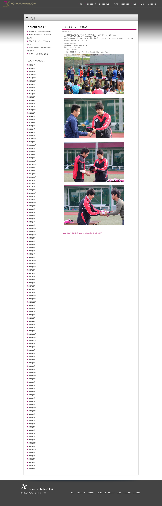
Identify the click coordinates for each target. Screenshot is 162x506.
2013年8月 (32, 417)
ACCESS (152, 4)
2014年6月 (32, 392)
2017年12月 (32, 260)
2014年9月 (32, 382)
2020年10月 (32, 193)
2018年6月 (32, 247)
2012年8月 (32, 456)
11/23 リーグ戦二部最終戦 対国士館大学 (90, 233)
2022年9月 (32, 167)
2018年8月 (32, 241)
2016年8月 (32, 308)
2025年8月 (32, 87)
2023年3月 (32, 158)
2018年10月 (32, 235)
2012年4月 (32, 468)
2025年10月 (32, 81)
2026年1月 (32, 71)
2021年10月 (32, 177)
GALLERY (127, 493)
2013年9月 (32, 414)
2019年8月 (32, 212)
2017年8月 (32, 273)
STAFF (115, 4)
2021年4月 (32, 183)
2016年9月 (32, 305)
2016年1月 (32, 331)
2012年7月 (32, 459)
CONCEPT (91, 4)
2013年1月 (32, 440)
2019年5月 (32, 219)
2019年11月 (32, 203)
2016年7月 (32, 311)
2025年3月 (32, 103)
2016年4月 (32, 321)
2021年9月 (32, 180)
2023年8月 (32, 151)
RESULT (111, 493)
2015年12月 (32, 334)
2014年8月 (32, 385)
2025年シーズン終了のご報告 (38, 54)
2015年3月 (32, 363)
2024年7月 (32, 119)
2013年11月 (32, 408)
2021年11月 (32, 174)
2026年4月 (32, 65)
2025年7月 (32, 90)
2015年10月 (32, 340)
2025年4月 (32, 100)
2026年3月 (32, 68)
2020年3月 (32, 196)
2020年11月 (32, 190)
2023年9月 (32, 148)
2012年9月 (32, 452)
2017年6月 (32, 276)
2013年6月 (32, 424)
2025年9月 (32, 84)
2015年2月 (32, 366)
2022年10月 (32, 164)
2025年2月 (32, 106)
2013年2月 (32, 436)
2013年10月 (32, 411)
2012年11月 (32, 446)
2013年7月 (32, 420)
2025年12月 (32, 74)
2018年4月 (32, 254)
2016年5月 (32, 318)
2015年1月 (32, 369)
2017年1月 (32, 292)
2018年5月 (32, 251)
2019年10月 (32, 206)
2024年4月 (32, 129)
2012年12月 (32, 443)
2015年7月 (32, 350)
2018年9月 (32, 238)
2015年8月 (32, 347)
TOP (82, 4)
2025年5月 (32, 97)
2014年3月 (32, 401)
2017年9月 (32, 270)
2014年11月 (32, 376)
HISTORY (91, 493)
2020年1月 (32, 199)
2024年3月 (32, 132)
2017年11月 (32, 263)
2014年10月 (32, 379)
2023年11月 (32, 142)
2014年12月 (32, 372)
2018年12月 (32, 228)
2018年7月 (32, 244)
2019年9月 (32, 209)
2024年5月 (32, 126)
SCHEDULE (104, 4)
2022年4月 (32, 171)
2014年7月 (32, 388)
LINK (143, 4)
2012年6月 (32, 462)
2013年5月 (32, 427)
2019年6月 (32, 215)
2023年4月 (32, 155)
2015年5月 (32, 356)
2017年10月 (32, 267)
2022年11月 (32, 161)
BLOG (135, 4)
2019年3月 (32, 225)
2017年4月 (32, 283)
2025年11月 (32, 78)
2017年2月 (32, 289)
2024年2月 (32, 135)
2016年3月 (32, 324)
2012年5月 (32, 465)
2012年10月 (32, 449)
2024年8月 (32, 116)
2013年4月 (32, 430)
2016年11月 (32, 299)
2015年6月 (32, 353)
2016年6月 (32, 315)
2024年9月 (32, 113)
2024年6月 (32, 122)
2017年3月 (32, 286)
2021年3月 (32, 187)
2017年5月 (32, 279)
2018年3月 (32, 257)
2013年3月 (32, 433)
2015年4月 (32, 360)
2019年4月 (32, 222)
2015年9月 (32, 343)
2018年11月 (32, 231)
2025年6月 (32, 94)
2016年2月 (32, 327)
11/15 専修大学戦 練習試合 (70, 233)
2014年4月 (32, 398)
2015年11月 (32, 337)
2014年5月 (32, 395)
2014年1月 (32, 404)
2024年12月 (32, 110)
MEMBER (126, 4)
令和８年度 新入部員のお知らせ (40, 31)
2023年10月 (32, 145)
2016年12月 (32, 295)
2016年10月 (32, 302)
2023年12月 (32, 138)
